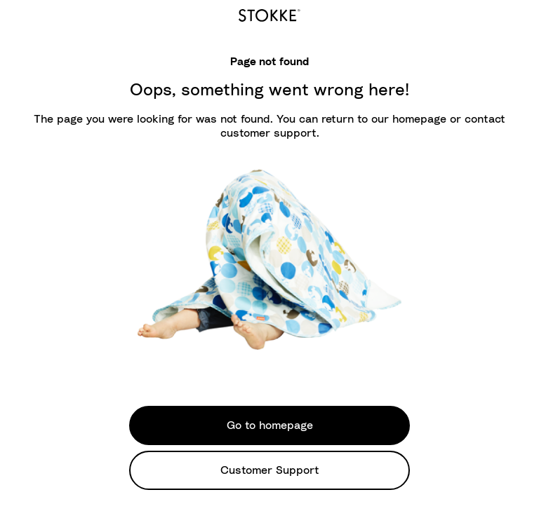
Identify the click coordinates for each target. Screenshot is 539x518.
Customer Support (269, 470)
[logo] (269, 13)
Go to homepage (270, 425)
